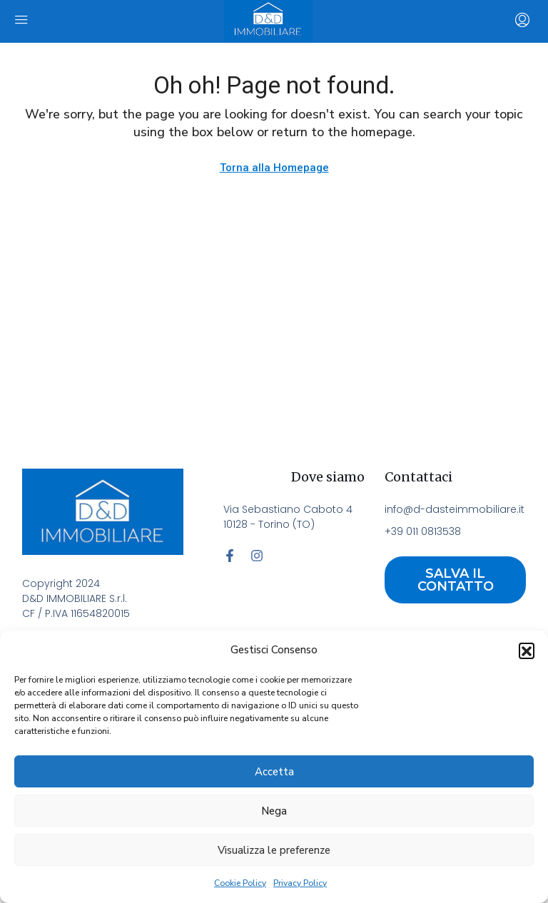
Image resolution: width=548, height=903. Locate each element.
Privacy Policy (300, 883)
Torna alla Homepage (274, 167)
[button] (526, 650)
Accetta (274, 772)
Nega (274, 811)
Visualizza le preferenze (274, 850)
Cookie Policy (240, 883)
